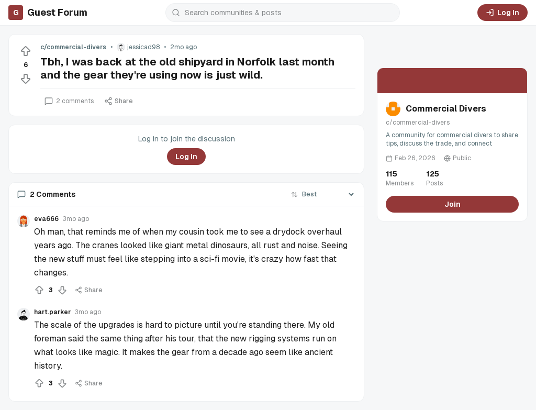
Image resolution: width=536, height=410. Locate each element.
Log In (502, 12)
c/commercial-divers (73, 47)
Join (452, 204)
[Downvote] (25, 78)
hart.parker (52, 312)
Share (118, 101)
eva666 (46, 219)
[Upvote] (25, 51)
